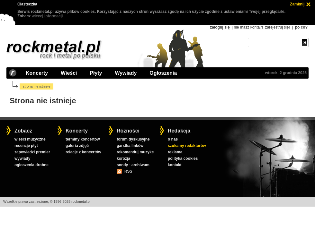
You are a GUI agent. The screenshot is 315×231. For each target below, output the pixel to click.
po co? (301, 27)
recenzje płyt (26, 145)
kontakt (175, 165)
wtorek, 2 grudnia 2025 (286, 73)
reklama (175, 152)
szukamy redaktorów (187, 145)
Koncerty (37, 73)
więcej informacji (47, 16)
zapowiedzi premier (32, 152)
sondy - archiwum (133, 165)
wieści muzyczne (30, 139)
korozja (123, 158)
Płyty (96, 73)
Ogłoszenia (163, 73)
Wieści (69, 73)
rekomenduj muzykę (135, 152)
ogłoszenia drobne (31, 165)
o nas (173, 139)
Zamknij (297, 4)
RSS (128, 171)
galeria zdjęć (77, 145)
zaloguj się (220, 27)
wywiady (22, 158)
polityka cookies (183, 158)
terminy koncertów (83, 139)
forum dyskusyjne (133, 139)
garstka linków (130, 145)
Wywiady (126, 73)
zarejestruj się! (277, 27)
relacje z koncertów (83, 152)
